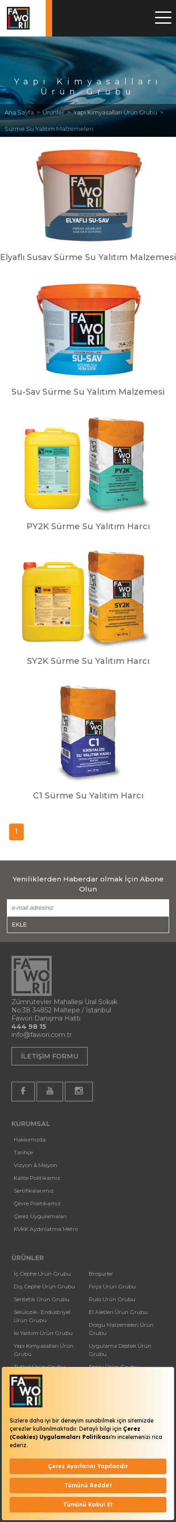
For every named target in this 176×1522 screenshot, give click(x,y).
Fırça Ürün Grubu (112, 1286)
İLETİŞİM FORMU (49, 1056)
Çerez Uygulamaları (40, 1216)
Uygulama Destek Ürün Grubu (120, 1349)
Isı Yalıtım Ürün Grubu (43, 1332)
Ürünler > (58, 112)
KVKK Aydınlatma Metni (46, 1228)
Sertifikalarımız (34, 1190)
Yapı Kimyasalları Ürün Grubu (44, 1349)
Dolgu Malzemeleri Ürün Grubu (121, 1328)
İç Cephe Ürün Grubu (42, 1273)
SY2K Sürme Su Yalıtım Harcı (88, 661)
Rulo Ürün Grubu (112, 1299)
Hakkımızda (30, 1139)
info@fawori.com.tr (41, 1035)
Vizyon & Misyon (35, 1165)
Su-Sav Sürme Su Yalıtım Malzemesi (88, 392)
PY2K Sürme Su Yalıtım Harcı (88, 526)
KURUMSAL (30, 1124)
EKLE (19, 924)
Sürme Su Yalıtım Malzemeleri (49, 128)
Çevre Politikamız (37, 1203)
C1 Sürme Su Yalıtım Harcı (88, 796)
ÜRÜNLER (27, 1258)
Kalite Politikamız (37, 1177)
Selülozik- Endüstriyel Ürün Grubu (42, 1316)
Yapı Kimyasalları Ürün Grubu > (119, 112)
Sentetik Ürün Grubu (41, 1299)
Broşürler (101, 1273)
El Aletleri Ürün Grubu (118, 1311)
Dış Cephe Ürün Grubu (44, 1286)
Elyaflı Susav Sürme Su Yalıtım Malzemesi (88, 257)
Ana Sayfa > (24, 112)
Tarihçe (23, 1152)
